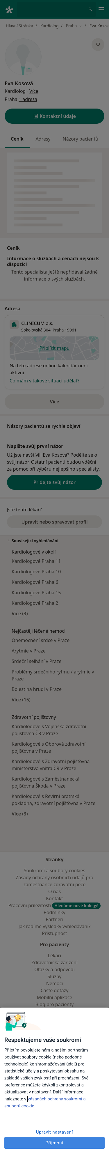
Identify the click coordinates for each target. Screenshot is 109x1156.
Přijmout (54, 1143)
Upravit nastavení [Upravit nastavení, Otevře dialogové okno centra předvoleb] (54, 1132)
